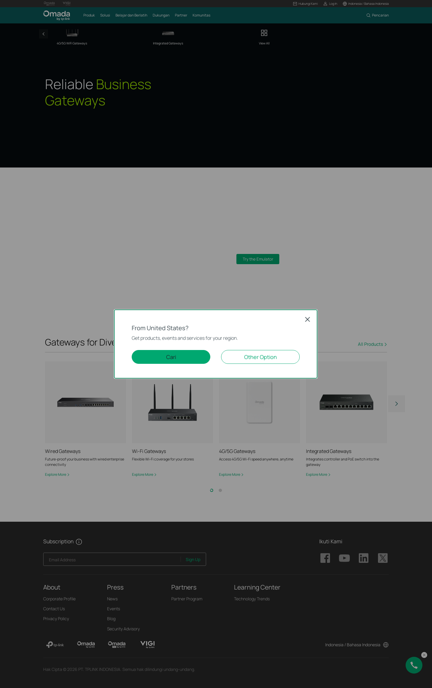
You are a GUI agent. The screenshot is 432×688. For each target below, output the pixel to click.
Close (307, 319)
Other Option (260, 357)
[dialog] (216, 344)
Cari (171, 357)
